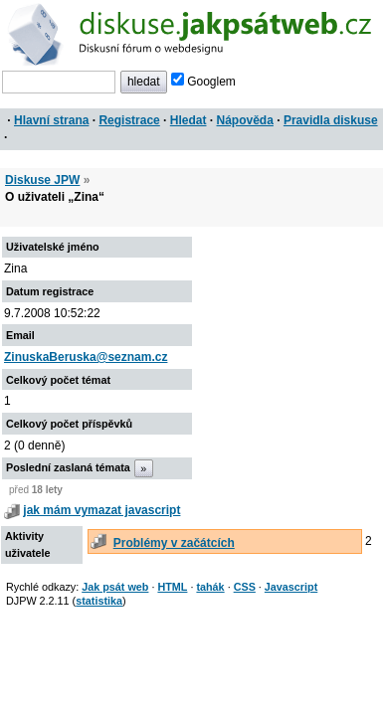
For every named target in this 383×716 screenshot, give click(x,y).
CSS (245, 587)
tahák (210, 587)
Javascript (291, 587)
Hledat (188, 120)
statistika (99, 601)
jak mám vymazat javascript (101, 510)
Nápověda (245, 120)
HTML (172, 587)
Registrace (128, 120)
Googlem (203, 82)
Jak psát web (115, 587)
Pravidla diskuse (331, 120)
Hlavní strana (51, 120)
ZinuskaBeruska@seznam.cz (85, 357)
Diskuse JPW (42, 180)
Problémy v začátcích (174, 543)
